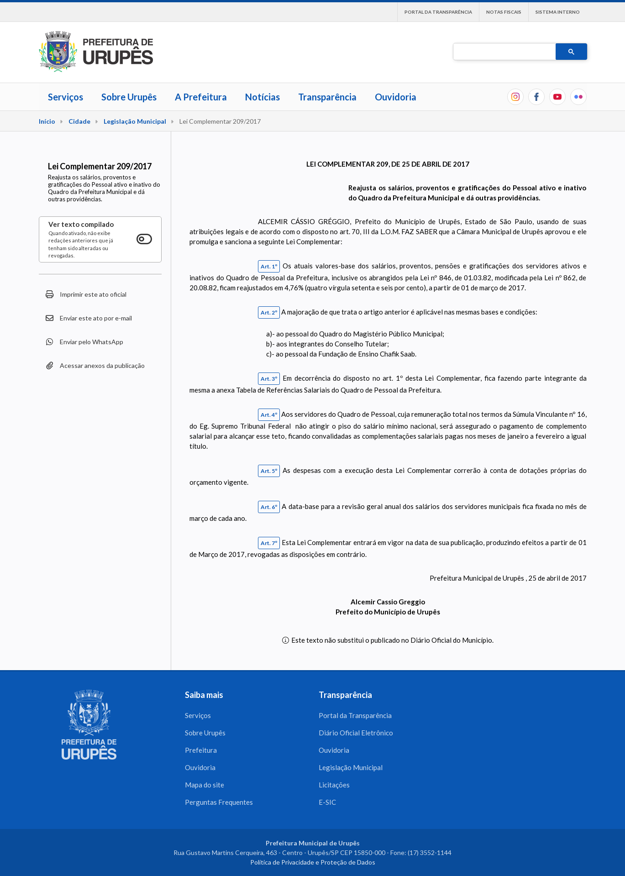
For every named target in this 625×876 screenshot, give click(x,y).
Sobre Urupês (129, 96)
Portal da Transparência (438, 12)
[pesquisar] (503, 52)
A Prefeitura (201, 96)
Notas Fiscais (503, 12)
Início (47, 121)
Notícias (262, 96)
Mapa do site (204, 785)
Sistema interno (558, 12)
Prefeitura (201, 750)
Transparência (327, 96)
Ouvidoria (395, 96)
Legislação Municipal (135, 121)
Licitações (334, 785)
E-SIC (327, 802)
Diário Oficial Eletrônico (356, 733)
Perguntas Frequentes (219, 802)
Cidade (79, 121)
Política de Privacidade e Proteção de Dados (312, 862)
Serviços (65, 96)
